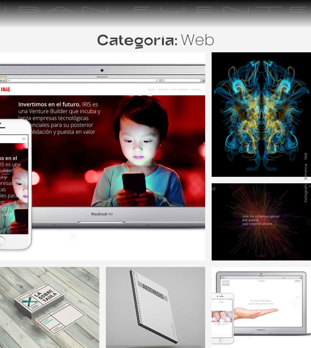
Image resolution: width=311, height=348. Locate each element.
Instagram (305, 193)
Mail (305, 156)
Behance (305, 172)
